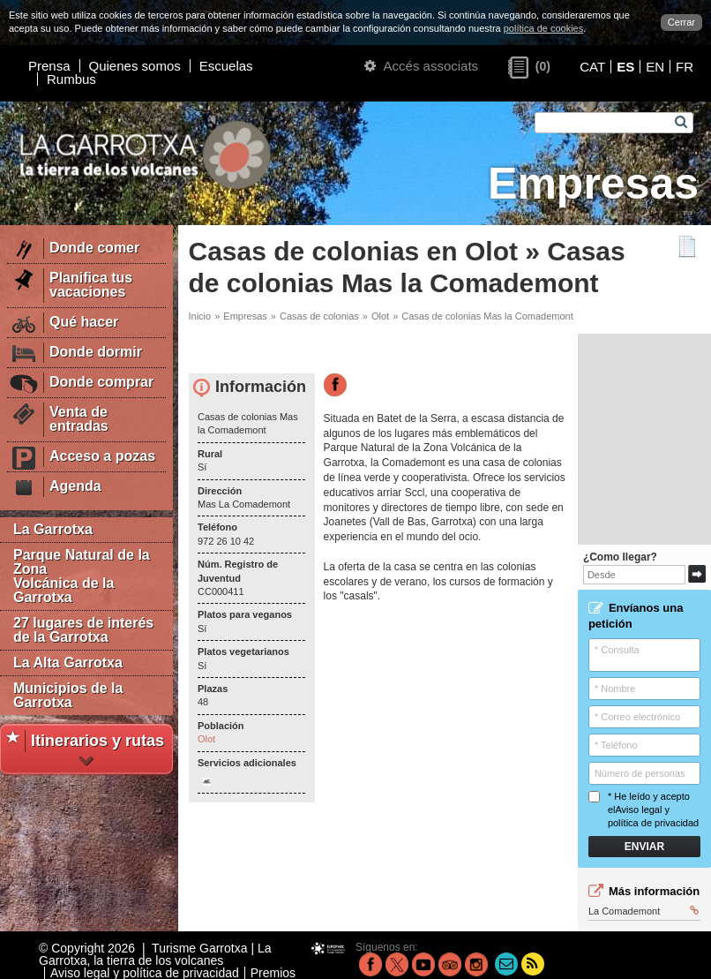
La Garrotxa (53, 529)
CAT (592, 66)
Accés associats (421, 65)
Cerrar (681, 22)
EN (655, 66)
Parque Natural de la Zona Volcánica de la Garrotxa (81, 576)
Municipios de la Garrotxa (68, 695)
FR (684, 66)
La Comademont (643, 911)
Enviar (644, 846)
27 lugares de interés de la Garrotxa (83, 629)
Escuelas (226, 65)
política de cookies (544, 28)
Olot (380, 316)
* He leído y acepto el (643, 810)
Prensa (49, 65)
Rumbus (71, 79)
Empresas (245, 316)
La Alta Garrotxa (68, 662)
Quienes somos (135, 65)
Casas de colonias (319, 316)
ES (625, 66)
